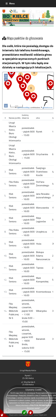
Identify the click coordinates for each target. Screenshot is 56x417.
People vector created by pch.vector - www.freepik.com (28, 415)
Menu (10, 3)
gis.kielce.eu (47, 107)
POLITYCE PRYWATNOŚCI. (40, 405)
